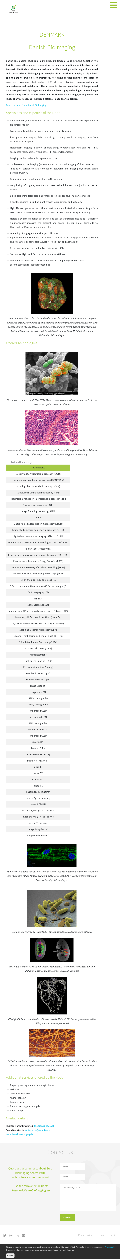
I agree (10, 1255)
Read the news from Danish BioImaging (26, 105)
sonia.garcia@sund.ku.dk (37, 1130)
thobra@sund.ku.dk (44, 1125)
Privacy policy (85, 1234)
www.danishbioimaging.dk (19, 1134)
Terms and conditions (107, 1234)
